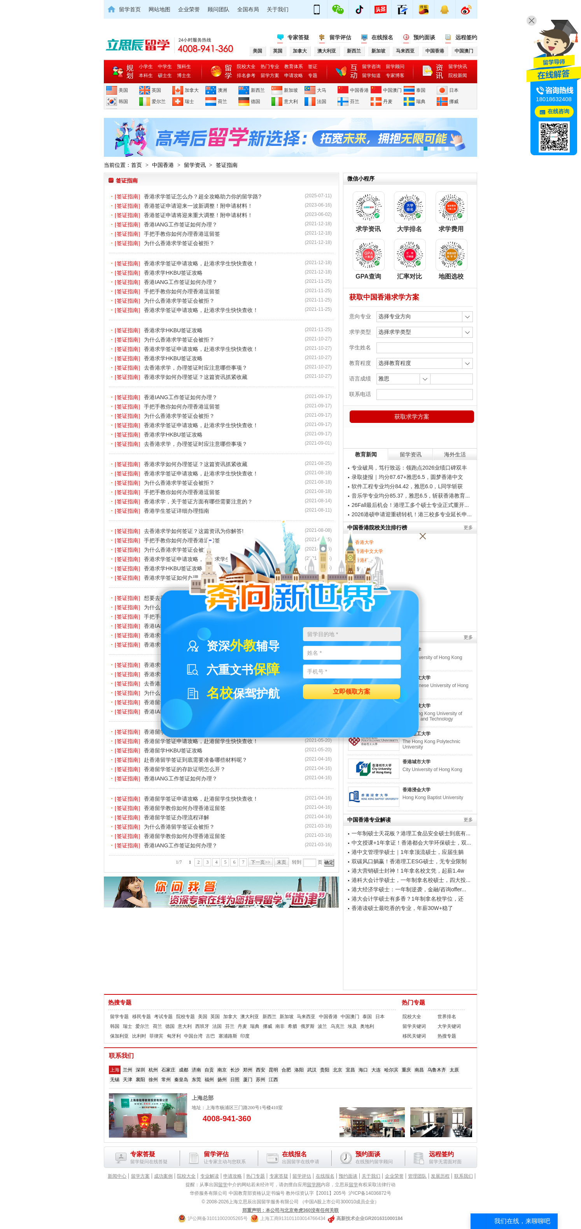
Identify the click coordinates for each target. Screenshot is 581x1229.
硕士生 (165, 75)
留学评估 (340, 37)
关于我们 (278, 9)
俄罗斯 (308, 1026)
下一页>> (260, 862)
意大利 (291, 101)
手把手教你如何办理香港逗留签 (182, 234)
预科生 (184, 66)
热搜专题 (119, 1002)
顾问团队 (218, 9)
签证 (312, 66)
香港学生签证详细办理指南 (176, 511)
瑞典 (420, 101)
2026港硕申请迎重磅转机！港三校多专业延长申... (412, 514)
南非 (280, 1026)
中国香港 (359, 90)
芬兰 (354, 101)
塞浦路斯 (228, 1036)
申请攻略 (293, 75)
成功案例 (163, 1176)
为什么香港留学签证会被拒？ (179, 827)
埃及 (352, 1026)
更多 (468, 527)
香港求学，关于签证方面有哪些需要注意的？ (198, 501)
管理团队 (417, 1176)
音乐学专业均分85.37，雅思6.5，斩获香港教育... (411, 496)
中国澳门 (392, 90)
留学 (223, 1184)
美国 (123, 90)
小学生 (146, 66)
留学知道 (371, 75)
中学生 (165, 66)
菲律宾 (156, 1036)
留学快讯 (457, 66)
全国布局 (248, 9)
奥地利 (367, 1026)
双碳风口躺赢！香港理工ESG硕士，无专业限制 (409, 861)
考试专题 (163, 1016)
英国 (156, 90)
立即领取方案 (351, 692)
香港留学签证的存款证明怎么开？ (185, 769)
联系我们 (463, 1176)
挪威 (453, 101)
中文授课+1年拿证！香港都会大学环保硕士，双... (411, 843)
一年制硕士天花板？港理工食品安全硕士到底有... (411, 833)
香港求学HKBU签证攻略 (173, 273)
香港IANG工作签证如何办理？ (180, 224)
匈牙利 (174, 1036)
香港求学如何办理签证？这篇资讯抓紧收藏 (195, 377)
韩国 (123, 101)
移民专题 (141, 1016)
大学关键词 (449, 1026)
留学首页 (130, 9)
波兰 (322, 1026)
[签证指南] (127, 197)
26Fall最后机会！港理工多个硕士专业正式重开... (410, 505)
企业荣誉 (189, 9)
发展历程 (440, 1176)
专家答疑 (298, 37)
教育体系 (293, 66)
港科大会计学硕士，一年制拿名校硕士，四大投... (411, 880)
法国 (321, 101)
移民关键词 (414, 1036)
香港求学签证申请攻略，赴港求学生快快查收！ (201, 263)
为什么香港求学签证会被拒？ (179, 243)
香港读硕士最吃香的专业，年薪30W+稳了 (402, 908)
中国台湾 (193, 1036)
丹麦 (387, 101)
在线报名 (382, 37)
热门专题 (413, 1002)
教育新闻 (366, 454)
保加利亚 (119, 1036)
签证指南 (227, 165)
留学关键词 (414, 1026)
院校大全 (246, 66)
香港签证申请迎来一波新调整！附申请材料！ (198, 206)
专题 (312, 75)
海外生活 (455, 454)
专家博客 (395, 75)
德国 (255, 101)
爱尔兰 (159, 101)
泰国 (420, 90)
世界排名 (447, 1016)
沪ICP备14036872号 (369, 1193)
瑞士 (189, 101)
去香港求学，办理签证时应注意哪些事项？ (195, 368)
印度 (245, 1036)
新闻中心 (117, 1176)
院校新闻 (457, 75)
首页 (136, 165)
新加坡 (291, 90)
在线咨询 (558, 111)
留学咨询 (371, 66)
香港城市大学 (416, 761)
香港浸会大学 (416, 789)
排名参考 (246, 75)
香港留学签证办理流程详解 (176, 817)
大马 (321, 90)
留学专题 (119, 1016)
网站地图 (159, 9)
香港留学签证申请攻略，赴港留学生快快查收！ (201, 799)
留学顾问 (395, 66)
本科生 (146, 75)
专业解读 (209, 1176)
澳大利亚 (249, 1016)
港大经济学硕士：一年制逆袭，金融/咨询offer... (409, 889)
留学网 (314, 1184)
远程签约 (466, 37)
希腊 (292, 1026)
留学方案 (270, 75)
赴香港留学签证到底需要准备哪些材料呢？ (195, 760)
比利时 (139, 1036)
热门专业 (270, 66)
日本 (453, 90)
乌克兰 (338, 1026)
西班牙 (202, 1026)
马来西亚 (306, 1016)
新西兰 (258, 90)
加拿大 (192, 90)
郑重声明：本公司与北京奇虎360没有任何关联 (290, 1210)
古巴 (210, 1036)
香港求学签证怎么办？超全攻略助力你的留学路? (202, 196)
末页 (281, 862)
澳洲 (222, 90)
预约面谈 (424, 37)
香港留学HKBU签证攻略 (173, 750)
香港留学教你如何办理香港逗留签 (185, 808)
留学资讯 (195, 165)
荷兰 (222, 101)
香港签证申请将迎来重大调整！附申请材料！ (198, 215)
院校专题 (185, 1016)
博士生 (184, 75)
